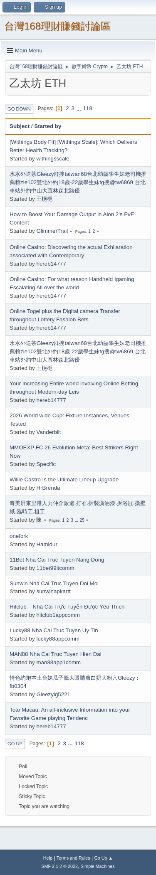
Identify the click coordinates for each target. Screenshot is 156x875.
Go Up (14, 743)
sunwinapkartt (53, 591)
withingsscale (52, 158)
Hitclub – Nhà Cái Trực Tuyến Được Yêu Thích (67, 607)
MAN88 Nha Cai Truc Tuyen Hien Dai (56, 654)
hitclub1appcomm (57, 615)
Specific (46, 464)
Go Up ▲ (103, 857)
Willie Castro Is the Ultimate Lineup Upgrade (64, 479)
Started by (47, 126)
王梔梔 (44, 199)
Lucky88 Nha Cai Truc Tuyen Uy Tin (54, 630)
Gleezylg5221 (53, 694)
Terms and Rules (73, 857)
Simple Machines (98, 866)
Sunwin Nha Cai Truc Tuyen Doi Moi (54, 583)
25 (82, 520)
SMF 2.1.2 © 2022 (59, 866)
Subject (20, 126)
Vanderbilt (48, 432)
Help (47, 857)
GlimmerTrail (52, 231)
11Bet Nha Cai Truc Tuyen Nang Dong (57, 560)
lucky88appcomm (57, 639)
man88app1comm (58, 662)
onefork (19, 536)
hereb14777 (51, 264)
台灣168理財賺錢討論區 (57, 26)
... (80, 108)
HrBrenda (48, 488)
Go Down (19, 108)
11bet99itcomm (55, 568)
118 (87, 108)
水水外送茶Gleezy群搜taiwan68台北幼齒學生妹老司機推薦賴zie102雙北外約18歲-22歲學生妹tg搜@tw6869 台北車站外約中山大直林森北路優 (78, 182)
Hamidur (46, 544)
